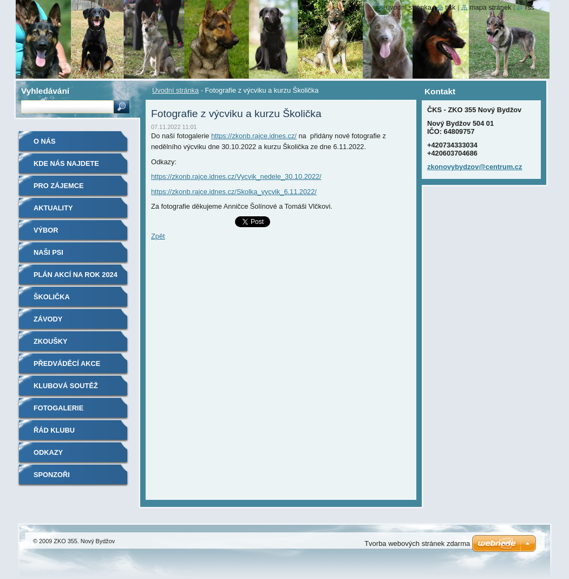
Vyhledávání (45, 90)
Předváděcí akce (67, 363)
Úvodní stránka (175, 90)
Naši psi (48, 252)
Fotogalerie (58, 408)
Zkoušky (51, 341)
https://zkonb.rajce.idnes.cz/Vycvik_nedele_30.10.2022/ (236, 176)
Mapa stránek (490, 7)
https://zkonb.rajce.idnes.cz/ (254, 136)
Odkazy (48, 452)
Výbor (46, 230)
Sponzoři (52, 475)
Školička (52, 297)
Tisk (450, 7)
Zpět (158, 236)
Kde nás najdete (66, 163)
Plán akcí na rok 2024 (75, 275)
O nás (45, 141)
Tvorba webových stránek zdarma (417, 543)
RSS (529, 7)
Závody (48, 319)
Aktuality (53, 208)
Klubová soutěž (66, 386)
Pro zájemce (58, 186)
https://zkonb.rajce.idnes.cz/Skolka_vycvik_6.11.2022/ (234, 192)
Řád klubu (54, 430)
